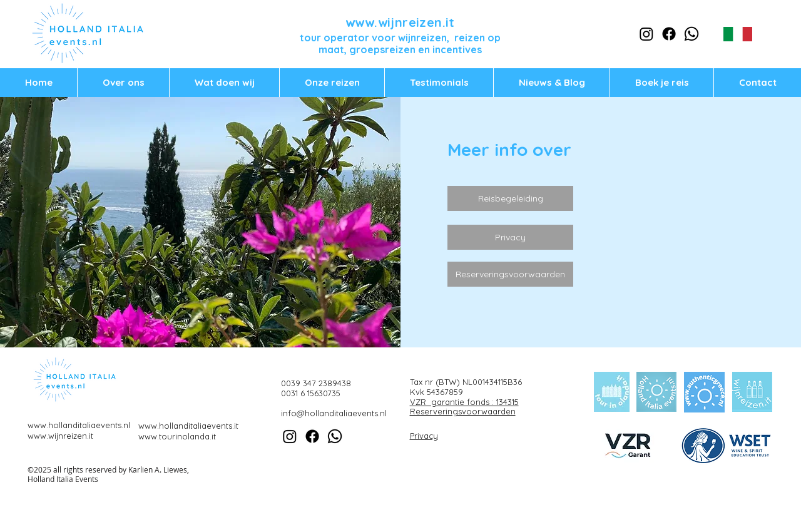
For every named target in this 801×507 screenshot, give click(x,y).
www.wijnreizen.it (400, 22)
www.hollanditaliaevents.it (188, 426)
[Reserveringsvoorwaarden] (510, 274)
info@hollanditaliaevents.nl (334, 413)
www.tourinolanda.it (177, 436)
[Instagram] (646, 34)
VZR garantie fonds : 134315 (464, 402)
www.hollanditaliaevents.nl (79, 425)
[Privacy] (510, 237)
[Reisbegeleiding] (510, 198)
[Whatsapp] (691, 34)
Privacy (424, 436)
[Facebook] (669, 34)
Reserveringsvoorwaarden (463, 411)
